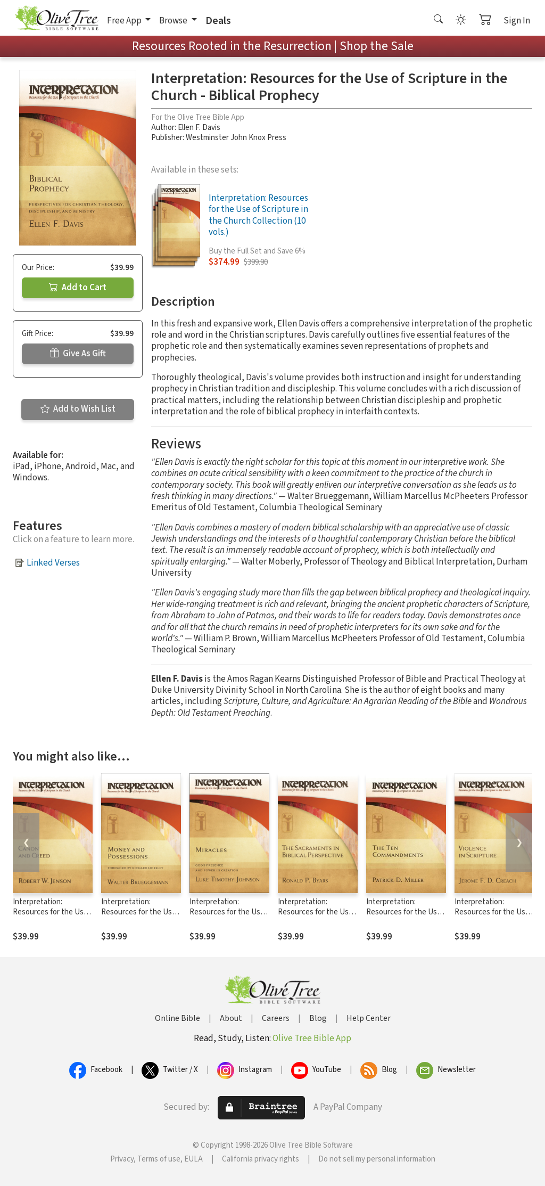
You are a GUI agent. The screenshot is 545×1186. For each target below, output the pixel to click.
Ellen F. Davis (199, 127)
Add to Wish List (77, 409)
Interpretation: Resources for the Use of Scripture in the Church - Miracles (227, 917)
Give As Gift (78, 353)
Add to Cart (77, 287)
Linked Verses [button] (53, 563)
